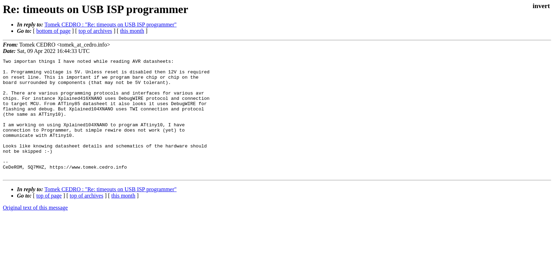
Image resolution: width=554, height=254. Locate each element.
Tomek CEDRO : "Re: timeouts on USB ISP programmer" (111, 25)
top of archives (95, 31)
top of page (49, 219)
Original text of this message (35, 231)
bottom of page (53, 31)
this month (132, 31)
